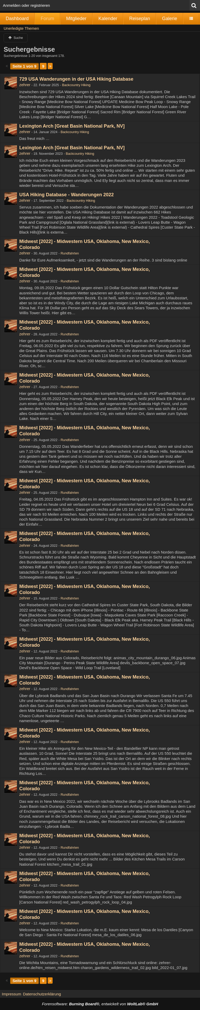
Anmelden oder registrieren (26, 5)
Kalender (107, 18)
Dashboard (17, 18)
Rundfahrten (70, 253)
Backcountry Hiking (76, 85)
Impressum (11, 994)
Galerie (169, 18)
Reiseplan (139, 18)
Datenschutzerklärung (42, 994)
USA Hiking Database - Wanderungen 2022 (66, 194)
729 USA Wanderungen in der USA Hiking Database (76, 79)
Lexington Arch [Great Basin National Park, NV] (71, 126)
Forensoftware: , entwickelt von (100, 1004)
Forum (47, 18)
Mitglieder (76, 18)
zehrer (24, 84)
